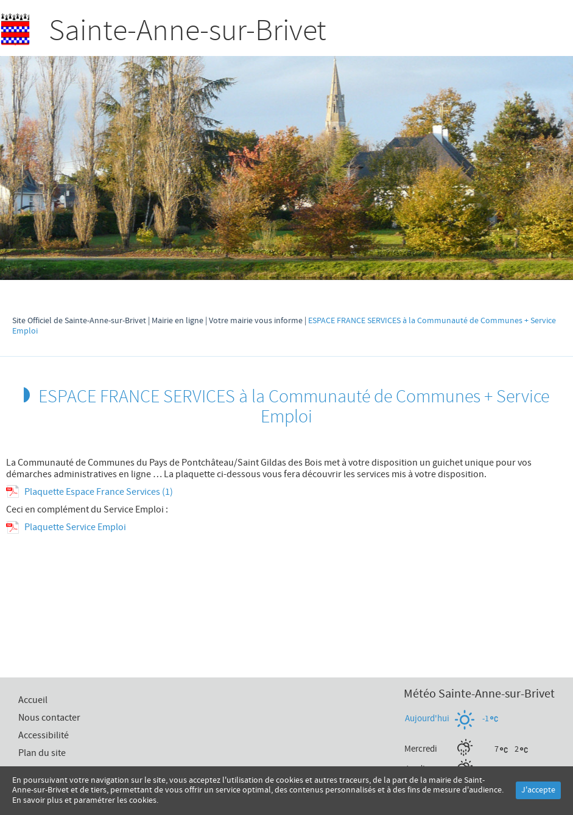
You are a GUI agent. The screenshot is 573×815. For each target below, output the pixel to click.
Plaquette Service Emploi (75, 527)
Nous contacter (49, 718)
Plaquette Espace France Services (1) (98, 492)
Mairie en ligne (177, 320)
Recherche (492, 33)
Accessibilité (43, 735)
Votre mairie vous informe (256, 320)
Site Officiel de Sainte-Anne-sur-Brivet (79, 320)
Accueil (519, 33)
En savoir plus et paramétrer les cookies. (85, 800)
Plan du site (42, 753)
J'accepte (538, 790)
